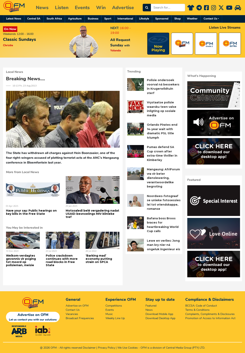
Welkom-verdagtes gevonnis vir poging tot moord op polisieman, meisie (21, 260)
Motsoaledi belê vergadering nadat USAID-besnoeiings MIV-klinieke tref (92, 214)
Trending (134, 71)
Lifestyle (144, 19)
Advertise (123, 7)
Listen (61, 7)
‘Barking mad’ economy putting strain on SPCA (99, 259)
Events (82, 7)
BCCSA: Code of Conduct (201, 306)
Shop (177, 19)
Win (101, 7)
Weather (192, 19)
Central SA (33, 19)
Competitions (113, 306)
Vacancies (72, 314)
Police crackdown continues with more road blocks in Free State (62, 260)
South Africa (54, 19)
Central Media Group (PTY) (182, 348)
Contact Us (210, 19)
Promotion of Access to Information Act (210, 318)
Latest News (13, 19)
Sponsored (161, 19)
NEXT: (114, 28)
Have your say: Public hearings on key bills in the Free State (31, 212)
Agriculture (75, 19)
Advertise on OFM (77, 306)
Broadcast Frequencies (80, 318)
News (42, 7)
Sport (107, 19)
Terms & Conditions (197, 310)
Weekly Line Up (115, 318)
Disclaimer (89, 348)
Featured (150, 306)
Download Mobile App (159, 314)
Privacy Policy (106, 348)
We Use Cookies (127, 348)
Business (93, 19)
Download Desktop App (160, 318)
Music (109, 314)
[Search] (147, 7)
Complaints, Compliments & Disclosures (210, 314)
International (125, 19)
